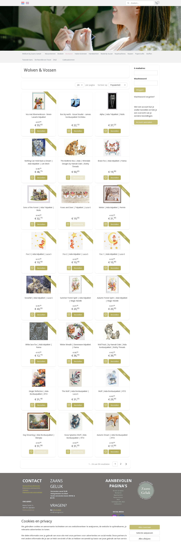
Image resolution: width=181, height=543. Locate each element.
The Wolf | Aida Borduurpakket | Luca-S (75, 392)
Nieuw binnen (50, 54)
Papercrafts (139, 54)
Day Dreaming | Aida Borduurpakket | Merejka (38, 436)
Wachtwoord (140, 78)
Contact (25, 490)
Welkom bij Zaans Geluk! (31, 54)
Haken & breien (81, 54)
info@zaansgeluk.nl (56, 512)
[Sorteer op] (117, 85)
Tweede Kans (27, 60)
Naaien (130, 54)
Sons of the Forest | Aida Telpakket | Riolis (38, 208)
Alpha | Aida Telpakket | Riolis (112, 114)
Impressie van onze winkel (32, 492)
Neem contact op (28, 510)
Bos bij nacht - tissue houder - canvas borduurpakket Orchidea (75, 115)
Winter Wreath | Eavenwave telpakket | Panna (75, 345)
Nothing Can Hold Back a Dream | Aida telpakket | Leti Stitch (39, 162)
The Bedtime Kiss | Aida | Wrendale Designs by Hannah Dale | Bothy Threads (75, 164)
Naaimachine (118, 495)
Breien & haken (118, 491)
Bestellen (41, 131)
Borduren (69, 54)
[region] (74, 532)
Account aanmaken (144, 122)
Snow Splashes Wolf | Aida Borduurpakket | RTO (75, 436)
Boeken (61, 54)
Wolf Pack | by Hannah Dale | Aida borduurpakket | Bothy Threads (112, 345)
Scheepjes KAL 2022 (118, 502)
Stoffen (149, 54)
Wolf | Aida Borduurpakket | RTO (112, 391)
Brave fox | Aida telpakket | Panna (112, 161)
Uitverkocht (78, 177)
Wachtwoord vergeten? (144, 96)
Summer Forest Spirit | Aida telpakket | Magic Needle (75, 299)
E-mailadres (139, 68)
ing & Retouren (34, 486)
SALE (55, 60)
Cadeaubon (118, 504)
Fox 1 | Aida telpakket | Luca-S (112, 254)
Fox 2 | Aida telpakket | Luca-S (75, 254)
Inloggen (140, 90)
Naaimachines (120, 54)
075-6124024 (57, 510)
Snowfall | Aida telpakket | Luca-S (39, 298)
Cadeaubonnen (69, 60)
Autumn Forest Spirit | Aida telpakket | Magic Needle (112, 299)
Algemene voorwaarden (31, 488)
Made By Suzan (107, 54)
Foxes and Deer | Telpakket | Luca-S (75, 207)
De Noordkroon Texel (43, 60)
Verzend (26, 486)
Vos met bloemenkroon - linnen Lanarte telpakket (39, 115)
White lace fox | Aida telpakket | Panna (38, 345)
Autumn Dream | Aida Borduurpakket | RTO (112, 436)
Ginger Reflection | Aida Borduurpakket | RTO (38, 392)
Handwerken (94, 54)
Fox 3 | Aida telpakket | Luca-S (38, 254)
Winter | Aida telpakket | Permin (112, 207)
